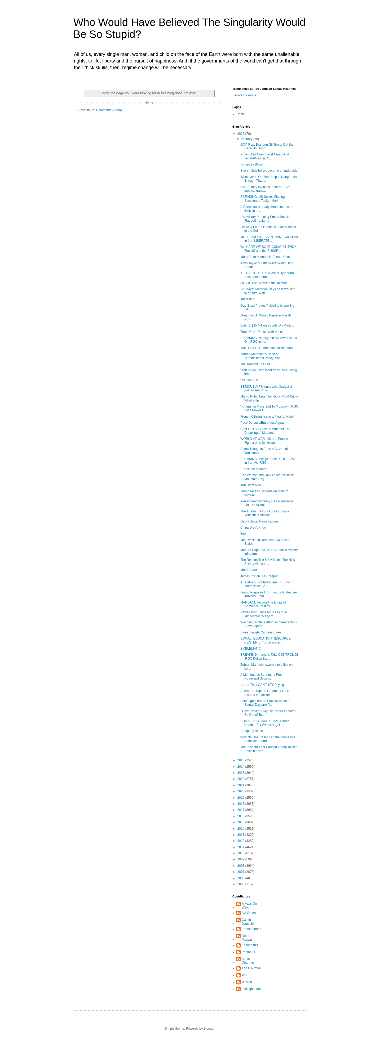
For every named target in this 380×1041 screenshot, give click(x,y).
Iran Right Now (250, 485)
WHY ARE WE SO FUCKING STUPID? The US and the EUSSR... (268, 248)
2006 (241, 878)
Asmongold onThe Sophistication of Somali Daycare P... (265, 703)
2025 (241, 760)
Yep (243, 533)
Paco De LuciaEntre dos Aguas (262, 423)
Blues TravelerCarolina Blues (260, 632)
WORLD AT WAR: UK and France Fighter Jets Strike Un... (264, 440)
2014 (241, 828)
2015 (241, 822)
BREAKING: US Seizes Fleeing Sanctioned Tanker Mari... (262, 198)
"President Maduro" (254, 469)
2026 (241, 134)
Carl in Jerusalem (249, 921)
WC (244, 975)
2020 (241, 791)
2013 (241, 835)
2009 (241, 859)
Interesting (247, 299)
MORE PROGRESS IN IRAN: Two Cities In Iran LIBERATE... (269, 239)
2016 (241, 816)
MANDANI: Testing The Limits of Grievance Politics (263, 604)
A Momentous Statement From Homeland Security (262, 676)
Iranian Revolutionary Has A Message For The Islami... (266, 503)
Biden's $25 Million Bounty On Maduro (267, 325)
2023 (241, 773)
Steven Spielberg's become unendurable (269, 170)
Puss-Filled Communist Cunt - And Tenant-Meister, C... (264, 156)
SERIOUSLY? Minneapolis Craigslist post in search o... (266, 388)
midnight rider (251, 989)
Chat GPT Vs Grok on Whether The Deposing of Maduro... (265, 431)
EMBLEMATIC (250, 648)
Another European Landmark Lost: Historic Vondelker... (264, 692)
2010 (241, 853)
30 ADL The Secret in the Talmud (263, 283)
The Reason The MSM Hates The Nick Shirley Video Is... (267, 561)
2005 (241, 884)
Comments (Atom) (109, 110)
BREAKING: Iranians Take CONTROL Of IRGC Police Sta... (269, 656)
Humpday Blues (251, 164)
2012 (241, 841)
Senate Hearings (244, 95)
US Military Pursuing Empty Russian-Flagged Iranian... (266, 218)
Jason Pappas (247, 937)
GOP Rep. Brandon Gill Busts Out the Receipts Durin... (267, 146)
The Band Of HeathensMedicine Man (266, 348)
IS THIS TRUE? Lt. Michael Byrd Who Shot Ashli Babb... (267, 275)
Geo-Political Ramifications (259, 521)
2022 (241, 779)
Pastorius (248, 952)
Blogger (209, 1028)
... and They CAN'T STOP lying (262, 685)
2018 (241, 804)
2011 (241, 847)
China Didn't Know (253, 527)
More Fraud (248, 570)
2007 (241, 872)
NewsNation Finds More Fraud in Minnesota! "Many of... (263, 614)
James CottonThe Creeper (259, 576)
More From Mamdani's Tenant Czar (265, 257)
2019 (241, 797)
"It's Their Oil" (249, 380)
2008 (241, 866)
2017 (241, 810)
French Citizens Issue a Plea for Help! (267, 416)
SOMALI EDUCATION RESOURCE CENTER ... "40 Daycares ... (265, 640)
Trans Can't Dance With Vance (262, 332)
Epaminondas (251, 929)
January (247, 139)
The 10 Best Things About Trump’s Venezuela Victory (264, 513)
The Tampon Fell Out (255, 364)
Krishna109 (250, 945)
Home (149, 102)
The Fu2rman (251, 968)
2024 (241, 767)
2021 (241, 785)
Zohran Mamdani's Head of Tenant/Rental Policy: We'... (261, 356)
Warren (247, 982)
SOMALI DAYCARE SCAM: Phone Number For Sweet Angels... (264, 723)
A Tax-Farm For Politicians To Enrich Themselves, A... (265, 584)
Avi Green (249, 913)
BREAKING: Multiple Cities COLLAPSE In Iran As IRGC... (268, 460)
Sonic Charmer (248, 960)
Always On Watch (249, 905)
